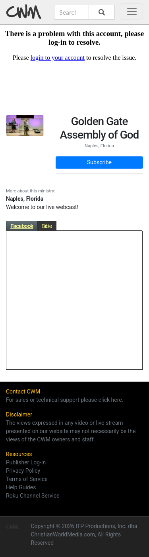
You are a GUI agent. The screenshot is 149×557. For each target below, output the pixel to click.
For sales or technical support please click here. (64, 400)
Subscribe (99, 162)
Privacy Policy (23, 471)
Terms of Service (27, 479)
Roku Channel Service (33, 495)
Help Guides (21, 487)
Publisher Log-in (26, 462)
